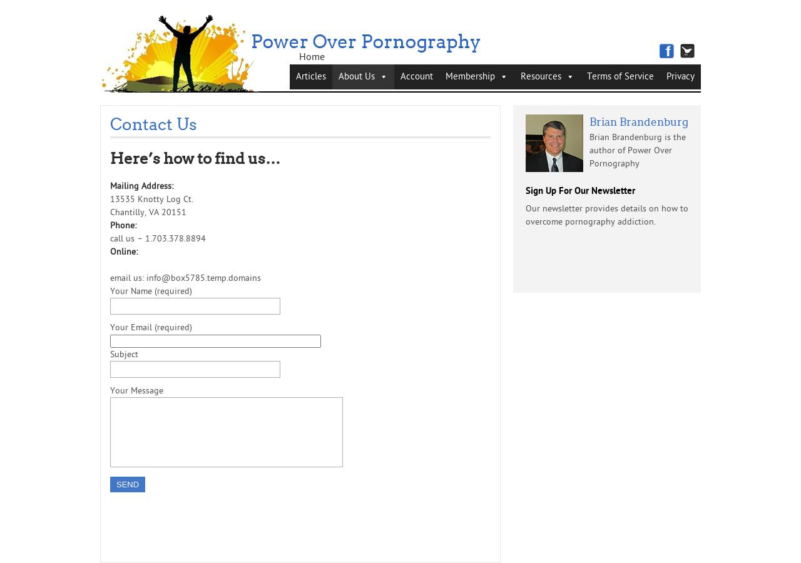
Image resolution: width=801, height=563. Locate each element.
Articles (311, 76)
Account (416, 76)
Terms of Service (620, 76)
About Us (357, 76)
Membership (470, 76)
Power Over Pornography (367, 45)
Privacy (680, 76)
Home (312, 57)
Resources (541, 76)
